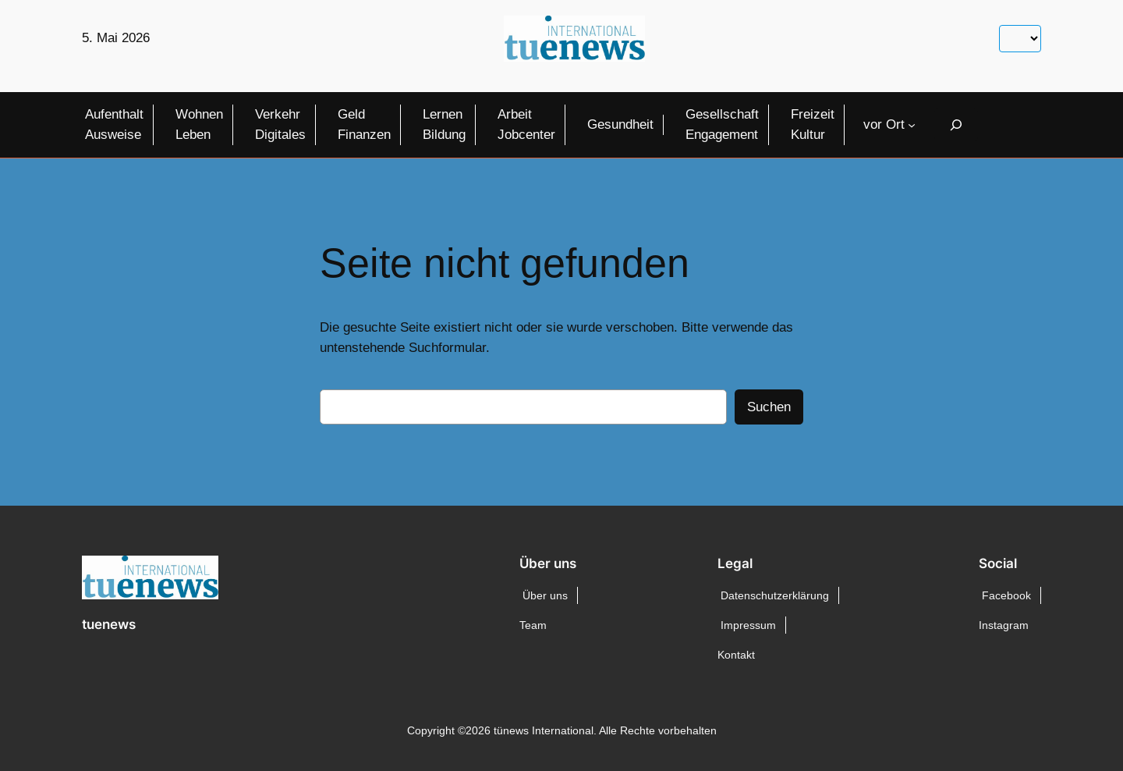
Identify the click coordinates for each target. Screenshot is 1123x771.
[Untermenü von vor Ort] (912, 125)
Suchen (769, 407)
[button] (34, 736)
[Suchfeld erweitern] (956, 124)
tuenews (109, 624)
